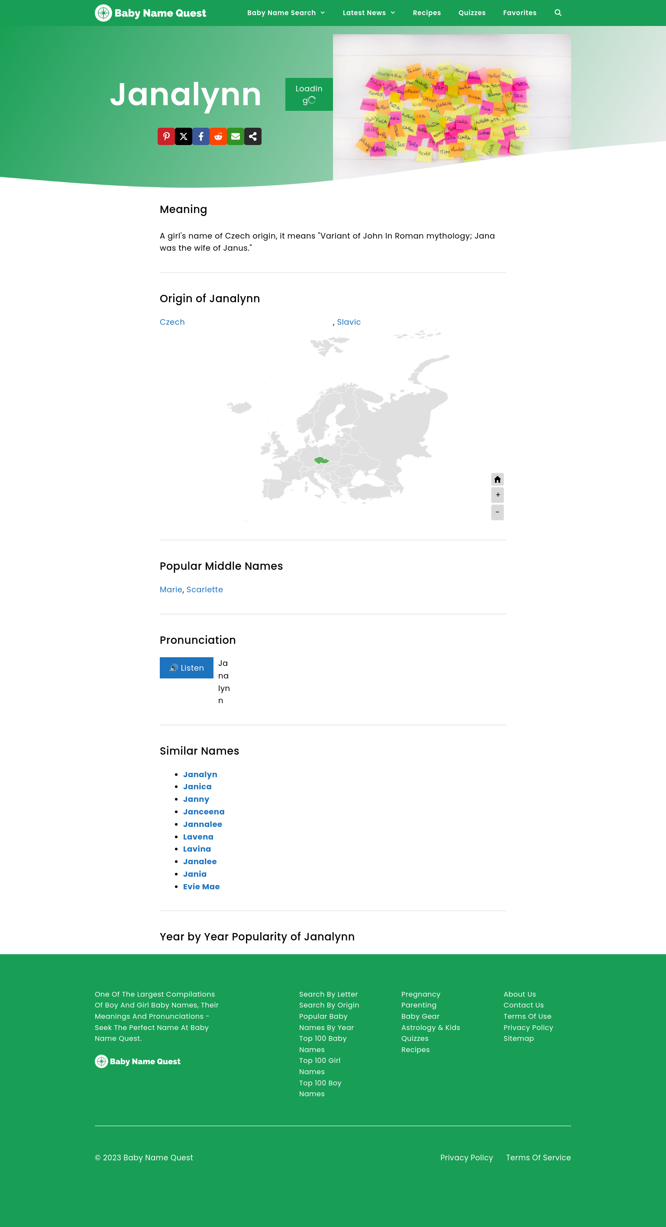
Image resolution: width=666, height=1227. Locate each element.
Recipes (427, 12)
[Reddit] (218, 136)
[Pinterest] (166, 136)
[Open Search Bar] (558, 13)
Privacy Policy (466, 1158)
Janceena (204, 811)
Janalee (200, 861)
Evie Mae (201, 886)
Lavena (198, 836)
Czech (172, 321)
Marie (171, 589)
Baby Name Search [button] (290, 13)
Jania (195, 874)
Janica (197, 786)
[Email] (235, 136)
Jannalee (203, 824)
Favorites (520, 12)
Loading (309, 94)
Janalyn (200, 774)
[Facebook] (201, 136)
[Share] (253, 136)
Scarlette (205, 589)
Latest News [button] (373, 13)
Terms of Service (538, 1158)
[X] (183, 136)
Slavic (349, 321)
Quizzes (472, 12)
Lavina (197, 848)
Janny (196, 799)
